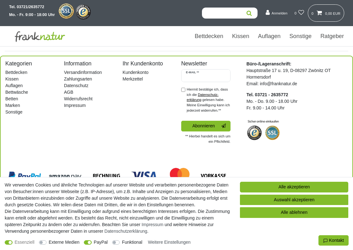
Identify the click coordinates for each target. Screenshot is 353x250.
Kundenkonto (135, 72)
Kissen (240, 36)
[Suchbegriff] (221, 13)
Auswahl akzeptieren (294, 199)
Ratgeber (332, 36)
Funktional (132, 242)
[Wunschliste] (299, 12)
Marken (12, 105)
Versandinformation (83, 72)
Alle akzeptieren (294, 186)
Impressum (75, 105)
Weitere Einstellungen (169, 242)
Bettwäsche (16, 92)
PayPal (101, 242)
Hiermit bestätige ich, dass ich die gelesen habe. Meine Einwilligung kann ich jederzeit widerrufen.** (208, 99)
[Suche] (249, 13)
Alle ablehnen (294, 212)
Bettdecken (209, 36)
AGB (68, 92)
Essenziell (25, 242)
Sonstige (300, 36)
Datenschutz (76, 85)
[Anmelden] (276, 12)
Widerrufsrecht (78, 98)
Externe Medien (64, 242)
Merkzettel (132, 78)
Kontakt (333, 240)
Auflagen (269, 36)
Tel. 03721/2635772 (26, 7)
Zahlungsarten (78, 78)
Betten (11, 98)
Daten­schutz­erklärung (126, 231)
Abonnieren (208, 126)
